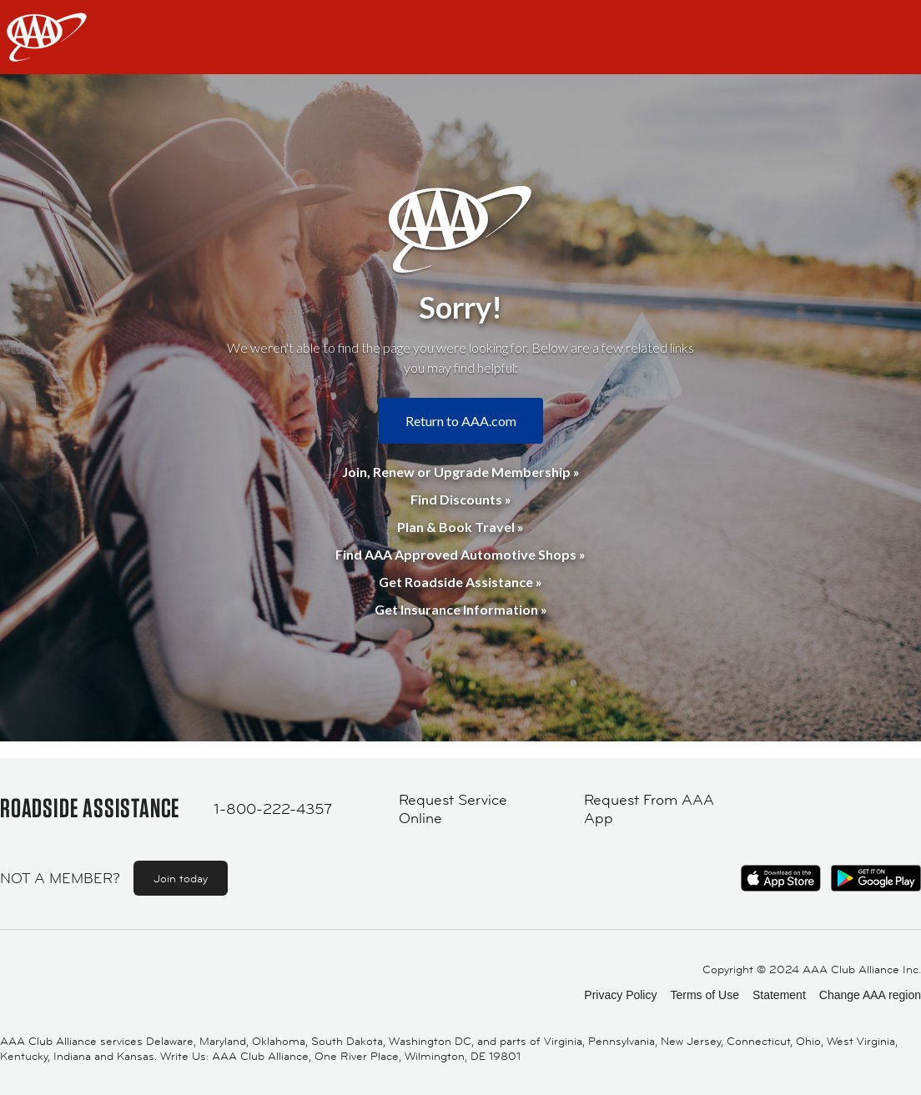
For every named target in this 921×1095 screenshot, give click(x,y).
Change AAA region (870, 995)
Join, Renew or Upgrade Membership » (461, 472)
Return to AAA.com (460, 421)
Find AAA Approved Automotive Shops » (460, 554)
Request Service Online (453, 809)
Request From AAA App (649, 809)
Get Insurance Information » (461, 609)
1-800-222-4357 (273, 809)
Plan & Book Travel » (460, 527)
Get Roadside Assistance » (460, 582)
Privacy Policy (620, 995)
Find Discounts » (460, 499)
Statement (779, 995)
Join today (181, 878)
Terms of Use (704, 995)
